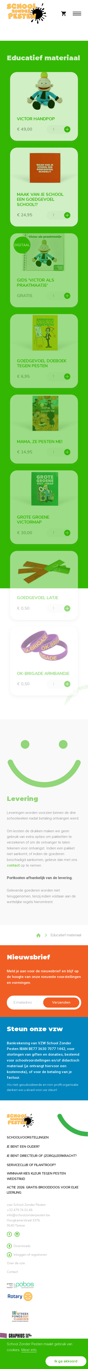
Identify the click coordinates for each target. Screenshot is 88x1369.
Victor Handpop (36, 119)
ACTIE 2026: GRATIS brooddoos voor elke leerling (43, 1190)
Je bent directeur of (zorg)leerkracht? (42, 1156)
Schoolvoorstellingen (28, 1137)
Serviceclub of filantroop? (31, 1165)
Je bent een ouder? (23, 1146)
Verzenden (61, 1002)
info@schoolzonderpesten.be (28, 1215)
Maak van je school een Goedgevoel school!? (40, 199)
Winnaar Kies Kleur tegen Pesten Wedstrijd (36, 1176)
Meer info (29, 1350)
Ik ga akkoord (65, 1361)
